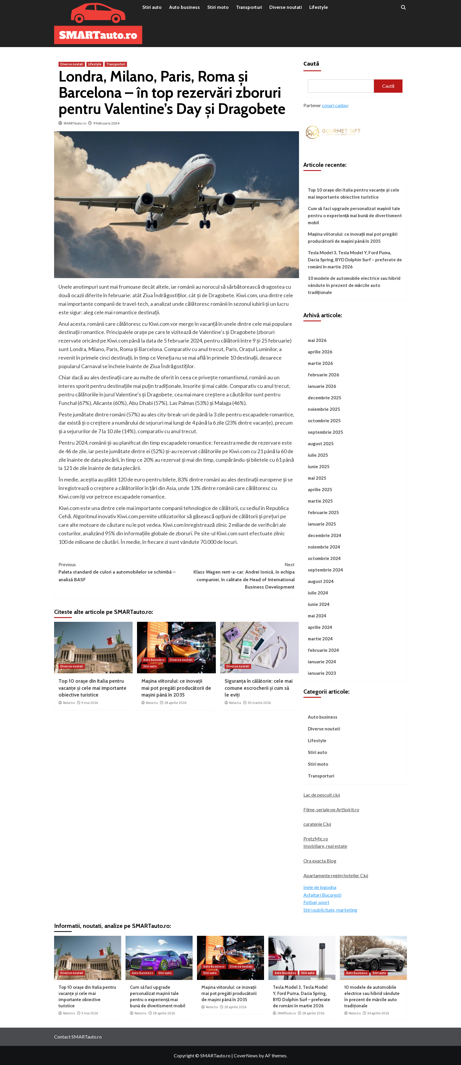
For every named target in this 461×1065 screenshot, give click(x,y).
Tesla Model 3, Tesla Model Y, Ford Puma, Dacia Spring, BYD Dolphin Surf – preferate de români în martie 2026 (355, 259)
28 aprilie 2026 (175, 703)
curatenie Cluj (317, 824)
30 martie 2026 (259, 703)
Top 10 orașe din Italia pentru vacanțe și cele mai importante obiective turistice (92, 688)
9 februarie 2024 (106, 123)
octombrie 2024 (324, 558)
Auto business (184, 7)
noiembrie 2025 (324, 409)
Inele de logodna (319, 887)
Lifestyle (318, 7)
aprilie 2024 (320, 627)
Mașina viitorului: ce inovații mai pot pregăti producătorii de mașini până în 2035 (176, 688)
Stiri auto (152, 7)
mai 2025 (317, 478)
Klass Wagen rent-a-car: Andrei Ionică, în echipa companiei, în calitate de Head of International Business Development (235, 575)
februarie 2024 (323, 650)
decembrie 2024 (324, 535)
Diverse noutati (285, 7)
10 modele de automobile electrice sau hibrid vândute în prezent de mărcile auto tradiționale (354, 285)
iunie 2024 (319, 604)
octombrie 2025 (324, 420)
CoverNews (246, 1055)
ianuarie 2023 (322, 673)
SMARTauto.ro (75, 123)
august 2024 (321, 581)
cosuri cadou (335, 105)
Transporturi (249, 7)
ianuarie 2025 (322, 523)
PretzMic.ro (315, 838)
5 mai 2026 (89, 703)
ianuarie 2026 (322, 386)
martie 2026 (320, 363)
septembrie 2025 (325, 432)
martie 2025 (320, 501)
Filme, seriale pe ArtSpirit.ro (331, 809)
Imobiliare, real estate (325, 846)
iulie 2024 (318, 592)
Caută (311, 63)
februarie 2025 (323, 512)
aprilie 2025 (320, 489)
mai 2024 (317, 615)
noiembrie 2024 (324, 546)
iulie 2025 (318, 455)
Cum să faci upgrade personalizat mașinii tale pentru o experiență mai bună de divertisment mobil (355, 215)
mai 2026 (317, 340)
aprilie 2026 (320, 351)
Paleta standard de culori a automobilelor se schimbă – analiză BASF (117, 571)
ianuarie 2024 (322, 661)
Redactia (69, 703)
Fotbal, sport (316, 902)
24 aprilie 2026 (378, 1013)
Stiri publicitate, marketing (330, 910)
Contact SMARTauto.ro (78, 1036)
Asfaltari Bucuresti (322, 895)
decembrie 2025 (324, 397)
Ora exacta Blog (319, 860)
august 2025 (321, 443)
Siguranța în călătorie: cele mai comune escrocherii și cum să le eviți (259, 688)
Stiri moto (218, 7)
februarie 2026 (323, 374)
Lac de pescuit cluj (321, 794)
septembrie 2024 (325, 569)
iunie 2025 (319, 466)
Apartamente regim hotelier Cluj (335, 875)
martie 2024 (320, 638)
